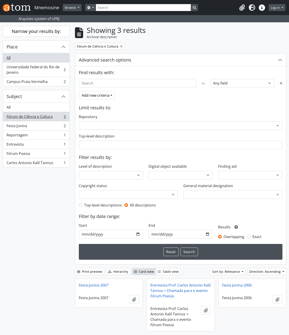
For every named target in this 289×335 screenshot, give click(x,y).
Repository (88, 116)
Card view (144, 271)
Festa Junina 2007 (93, 285)
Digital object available (168, 166)
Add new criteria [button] (96, 95)
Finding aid (227, 166)
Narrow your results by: (36, 31)
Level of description (95, 166)
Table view (168, 271)
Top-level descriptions (103, 205)
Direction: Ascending (265, 271)
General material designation (208, 185)
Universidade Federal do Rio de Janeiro (36, 69)
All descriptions (143, 205)
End (152, 225)
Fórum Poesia (36, 154)
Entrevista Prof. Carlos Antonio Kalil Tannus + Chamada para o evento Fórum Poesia (180, 290)
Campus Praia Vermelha (36, 82)
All (9, 57)
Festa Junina (36, 127)
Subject (14, 96)
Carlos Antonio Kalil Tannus (36, 163)
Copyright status (93, 185)
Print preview (89, 271)
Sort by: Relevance (226, 271)
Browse (71, 7)
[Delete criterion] (281, 83)
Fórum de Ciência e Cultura (36, 117)
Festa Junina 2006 (237, 285)
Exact (256, 236)
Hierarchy (118, 271)
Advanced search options (105, 60)
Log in (276, 7)
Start (83, 225)
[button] (242, 8)
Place (12, 47)
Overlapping (234, 236)
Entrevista (36, 145)
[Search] (143, 7)
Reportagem (36, 136)
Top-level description (96, 136)
